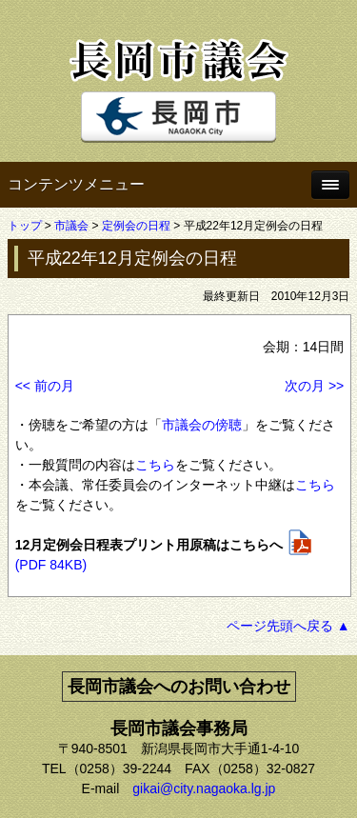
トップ (25, 225)
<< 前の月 (44, 385)
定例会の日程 (136, 225)
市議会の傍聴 (202, 424)
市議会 (71, 225)
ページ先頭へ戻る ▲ (288, 625)
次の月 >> (314, 385)
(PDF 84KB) (51, 564)
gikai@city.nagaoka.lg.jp (203, 788)
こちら (155, 464)
